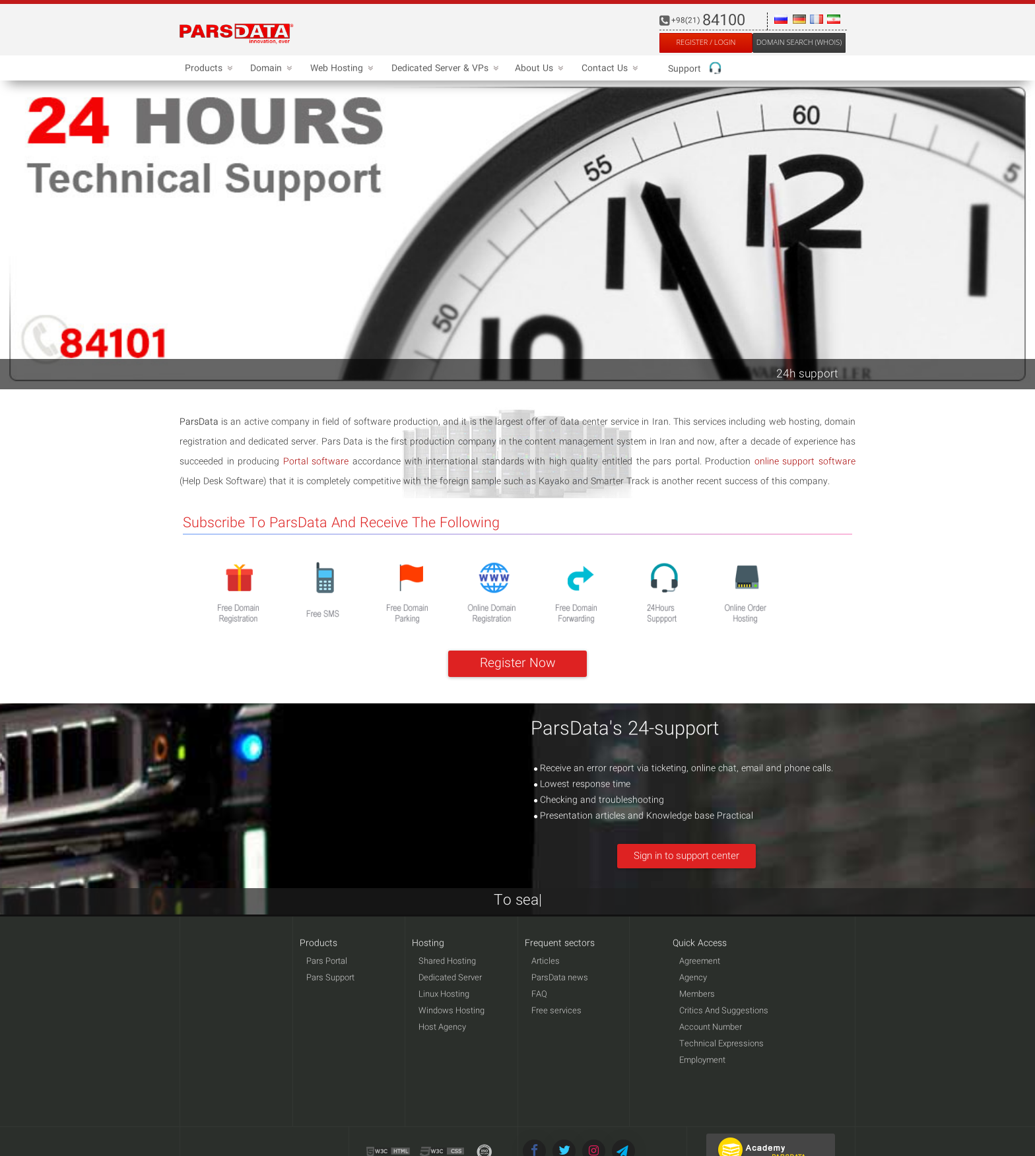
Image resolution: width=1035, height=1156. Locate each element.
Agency (693, 978)
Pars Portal (326, 961)
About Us (537, 68)
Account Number (710, 1027)
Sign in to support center (686, 856)
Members (697, 994)
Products (207, 68)
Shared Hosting (447, 961)
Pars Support (330, 978)
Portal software (316, 461)
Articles (545, 961)
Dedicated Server (450, 978)
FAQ (539, 994)
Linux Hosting (443, 994)
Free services (556, 1011)
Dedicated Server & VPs (442, 68)
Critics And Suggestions (723, 1011)
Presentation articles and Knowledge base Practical (643, 816)
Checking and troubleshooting (599, 800)
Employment (702, 1060)
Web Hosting (340, 68)
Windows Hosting (451, 1011)
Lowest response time (582, 784)
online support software (804, 461)
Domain (269, 68)
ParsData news (559, 978)
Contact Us (608, 68)
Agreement (699, 961)
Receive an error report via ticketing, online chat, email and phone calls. (683, 768)
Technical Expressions (721, 1044)
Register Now (518, 664)
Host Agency (442, 1027)
